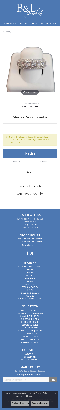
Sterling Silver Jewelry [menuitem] (30, 266)
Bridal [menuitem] (30, 269)
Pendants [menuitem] (30, 278)
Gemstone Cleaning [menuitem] (30, 336)
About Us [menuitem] (30, 354)
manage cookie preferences (27, 396)
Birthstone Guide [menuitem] (30, 322)
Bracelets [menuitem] (30, 284)
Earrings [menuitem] (30, 281)
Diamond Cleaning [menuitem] (30, 333)
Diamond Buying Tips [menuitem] (30, 316)
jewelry (8, 31)
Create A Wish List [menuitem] (30, 359)
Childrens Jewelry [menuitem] (30, 293)
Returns (43, 161)
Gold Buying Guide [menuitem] (30, 342)
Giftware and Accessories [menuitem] (30, 298)
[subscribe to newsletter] (53, 380)
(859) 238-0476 (30, 106)
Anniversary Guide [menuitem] (30, 339)
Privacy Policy (42, 393)
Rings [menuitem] (30, 272)
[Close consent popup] (55, 393)
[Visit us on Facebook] (27, 253)
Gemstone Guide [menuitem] (30, 325)
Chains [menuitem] (30, 290)
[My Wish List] (37, 23)
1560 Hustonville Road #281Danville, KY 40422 (30, 223)
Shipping (16, 161)
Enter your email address (30, 374)
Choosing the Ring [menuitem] (30, 319)
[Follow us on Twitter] (32, 253)
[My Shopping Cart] (51, 23)
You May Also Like (30, 193)
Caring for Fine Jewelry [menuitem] (30, 330)
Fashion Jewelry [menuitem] (30, 287)
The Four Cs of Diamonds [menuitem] (30, 313)
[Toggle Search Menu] (24, 23)
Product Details (30, 186)
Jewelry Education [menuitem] (30, 310)
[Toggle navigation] (5, 17)
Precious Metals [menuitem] (30, 327)
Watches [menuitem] (30, 295)
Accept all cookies (40, 403)
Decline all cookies (20, 403)
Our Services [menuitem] (30, 357)
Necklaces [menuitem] (30, 275)
